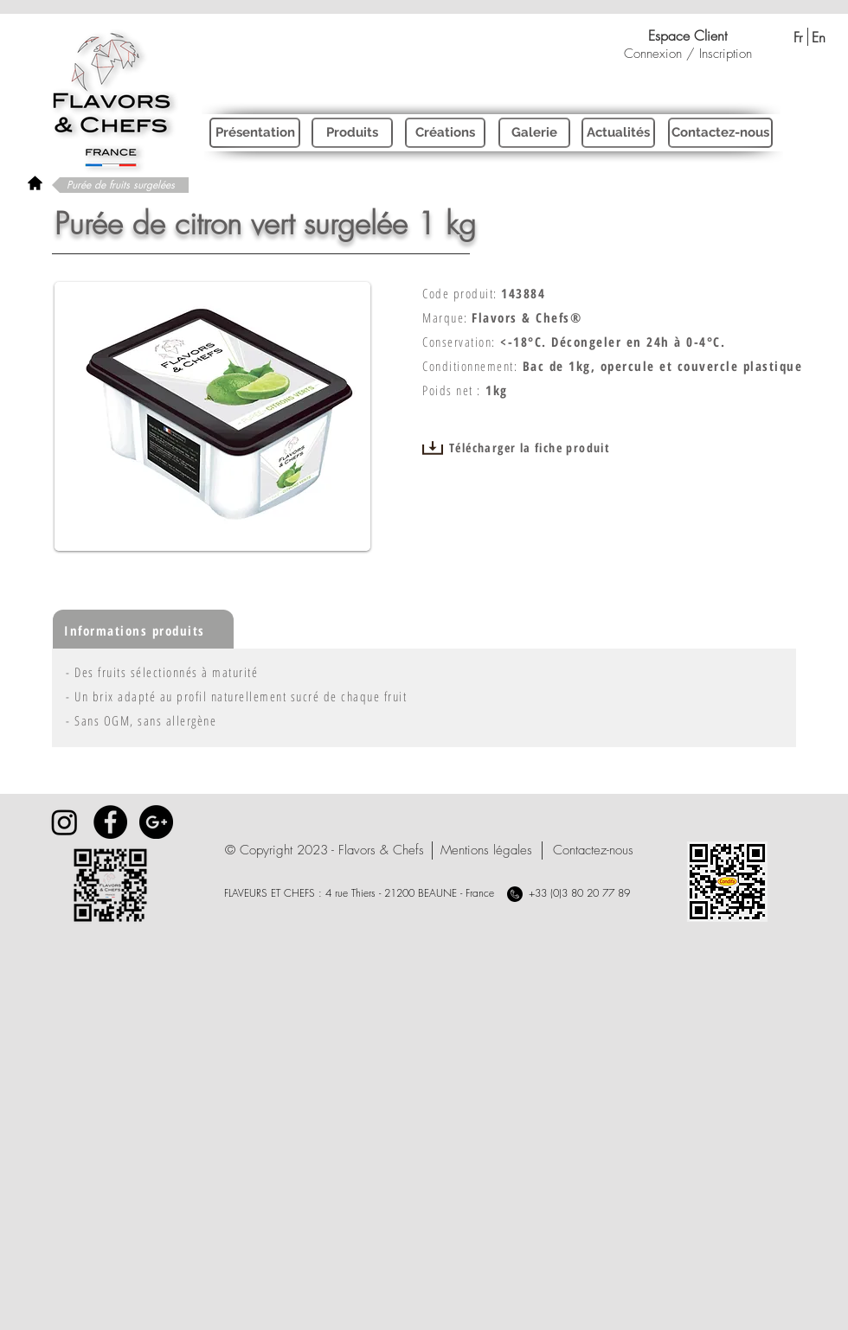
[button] (324, 850)
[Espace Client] (687, 35)
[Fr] (797, 37)
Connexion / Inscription (688, 53)
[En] (818, 37)
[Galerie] (534, 133)
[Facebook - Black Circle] (110, 822)
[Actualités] (618, 133)
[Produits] (352, 133)
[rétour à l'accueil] (35, 183)
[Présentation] (254, 133)
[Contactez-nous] (720, 133)
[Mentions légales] (485, 850)
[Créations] (445, 133)
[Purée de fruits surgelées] (120, 185)
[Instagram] (64, 822)
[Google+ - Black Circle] (156, 822)
